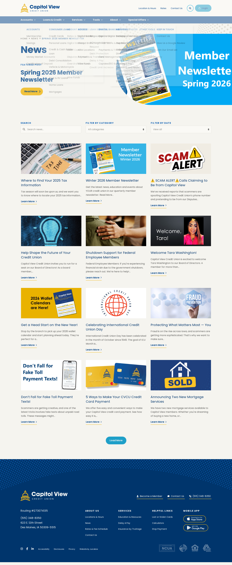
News (34, 41)
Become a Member (149, 499)
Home (24, 41)
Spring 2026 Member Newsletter (63, 41)
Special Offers (137, 21)
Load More (116, 443)
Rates (163, 8)
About (114, 21)
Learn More (29, 204)
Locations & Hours (94, 519)
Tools (96, 21)
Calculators (158, 525)
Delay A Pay (124, 525)
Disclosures (59, 552)
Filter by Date (161, 126)
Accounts (27, 21)
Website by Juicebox (89, 552)
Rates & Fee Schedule (96, 531)
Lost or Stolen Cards (162, 519)
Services (77, 21)
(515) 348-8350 (200, 499)
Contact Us (176, 8)
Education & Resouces (129, 519)
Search (26, 126)
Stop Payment (159, 531)
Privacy (72, 552)
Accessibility (43, 552)
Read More (30, 94)
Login (203, 8)
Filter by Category (100, 126)
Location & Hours (147, 8)
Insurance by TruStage (130, 531)
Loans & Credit (52, 21)
